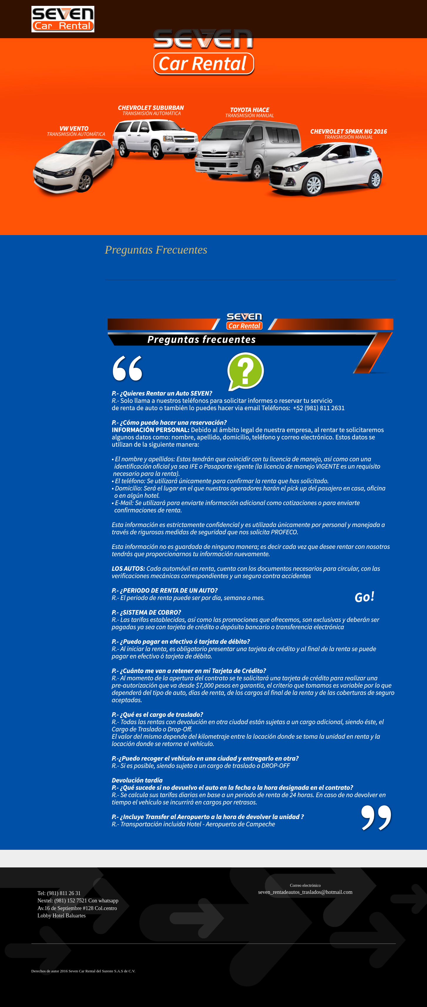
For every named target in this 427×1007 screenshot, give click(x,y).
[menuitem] (327, 25)
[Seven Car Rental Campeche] (62, 19)
